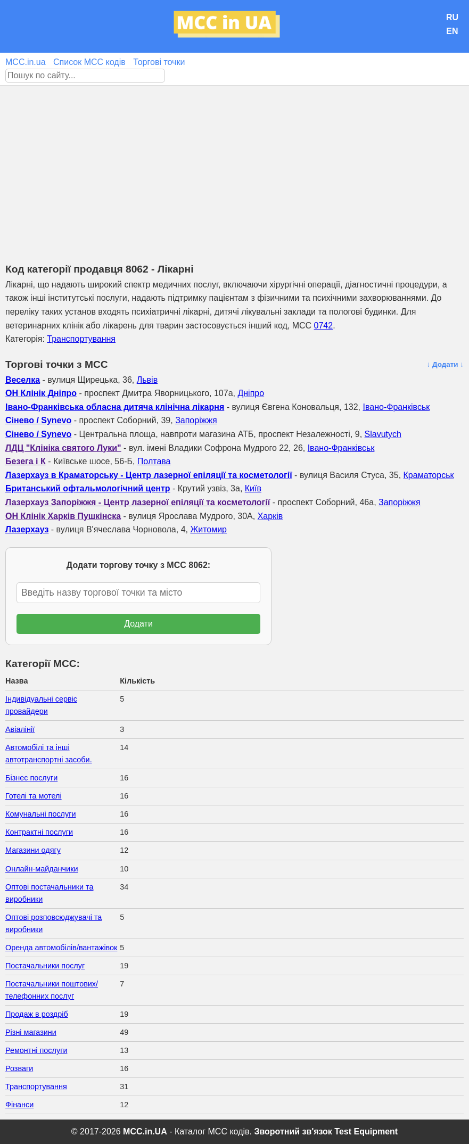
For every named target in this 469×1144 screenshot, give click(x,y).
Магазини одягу (33, 850)
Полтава (154, 461)
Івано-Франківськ (396, 406)
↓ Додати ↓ (445, 364)
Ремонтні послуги (36, 1050)
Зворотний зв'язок (293, 1131)
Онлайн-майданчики (41, 869)
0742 (323, 325)
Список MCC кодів (89, 62)
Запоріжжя (196, 420)
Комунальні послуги (40, 814)
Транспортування (81, 338)
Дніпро (250, 393)
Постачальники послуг (45, 965)
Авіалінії (20, 729)
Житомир (208, 529)
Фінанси (19, 1104)
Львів (147, 379)
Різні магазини (30, 1032)
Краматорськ (429, 475)
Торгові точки (159, 62)
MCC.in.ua (25, 62)
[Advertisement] (234, 165)
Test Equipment (366, 1131)
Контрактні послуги (39, 832)
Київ (253, 488)
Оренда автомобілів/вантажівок (61, 947)
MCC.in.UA (145, 1131)
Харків (270, 516)
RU (452, 17)
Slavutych (383, 434)
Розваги (19, 1068)
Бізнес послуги (31, 777)
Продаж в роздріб (36, 1014)
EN (452, 31)
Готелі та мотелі (33, 796)
